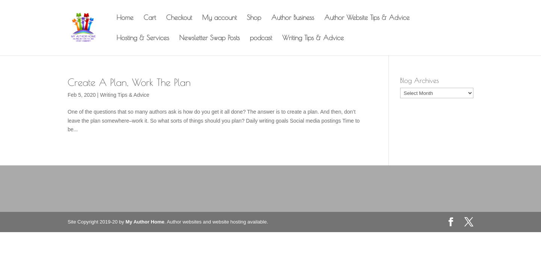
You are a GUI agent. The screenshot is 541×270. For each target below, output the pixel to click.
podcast (261, 38)
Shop (254, 18)
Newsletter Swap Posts (209, 38)
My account (219, 18)
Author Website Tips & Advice (367, 18)
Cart (150, 18)
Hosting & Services (142, 38)
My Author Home (145, 222)
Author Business (292, 18)
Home (124, 18)
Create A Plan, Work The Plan (129, 82)
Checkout (179, 18)
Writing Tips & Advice (313, 38)
